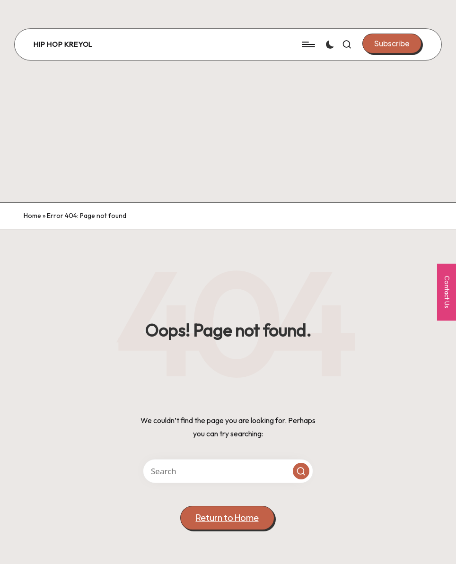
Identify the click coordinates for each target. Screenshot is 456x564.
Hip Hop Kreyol (63, 44)
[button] (391, 43)
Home (32, 215)
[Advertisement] (228, 131)
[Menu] (308, 44)
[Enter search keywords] (228, 471)
